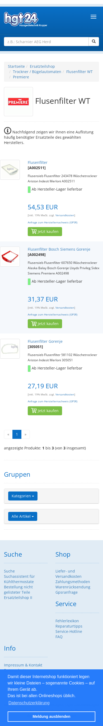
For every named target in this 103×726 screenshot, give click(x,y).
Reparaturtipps (68, 626)
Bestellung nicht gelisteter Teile (18, 589)
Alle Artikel (23, 516)
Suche (9, 571)
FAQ (59, 636)
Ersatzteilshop (42, 66)
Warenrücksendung (72, 586)
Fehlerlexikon (67, 620)
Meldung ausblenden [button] (51, 716)
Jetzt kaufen (45, 231)
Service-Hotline (68, 631)
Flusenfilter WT (79, 71)
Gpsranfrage (66, 592)
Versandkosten (64, 215)
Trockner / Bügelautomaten (37, 71)
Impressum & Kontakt (23, 665)
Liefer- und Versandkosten (68, 574)
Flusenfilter (38, 162)
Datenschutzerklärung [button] (29, 703)
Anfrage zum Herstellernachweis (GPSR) (52, 222)
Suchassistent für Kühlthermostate (19, 579)
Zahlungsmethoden (72, 581)
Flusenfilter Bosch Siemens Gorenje (59, 249)
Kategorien (23, 495)
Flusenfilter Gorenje (45, 341)
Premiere (21, 76)
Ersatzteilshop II (18, 597)
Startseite (16, 66)
